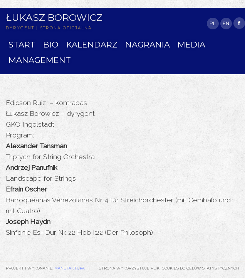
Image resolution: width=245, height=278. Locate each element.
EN (226, 23)
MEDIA (191, 44)
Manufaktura (69, 268)
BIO (51, 44)
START (21, 44)
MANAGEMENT (39, 60)
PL (213, 23)
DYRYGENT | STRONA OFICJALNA (49, 28)
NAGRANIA (147, 44)
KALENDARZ (91, 44)
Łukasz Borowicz (54, 17)
